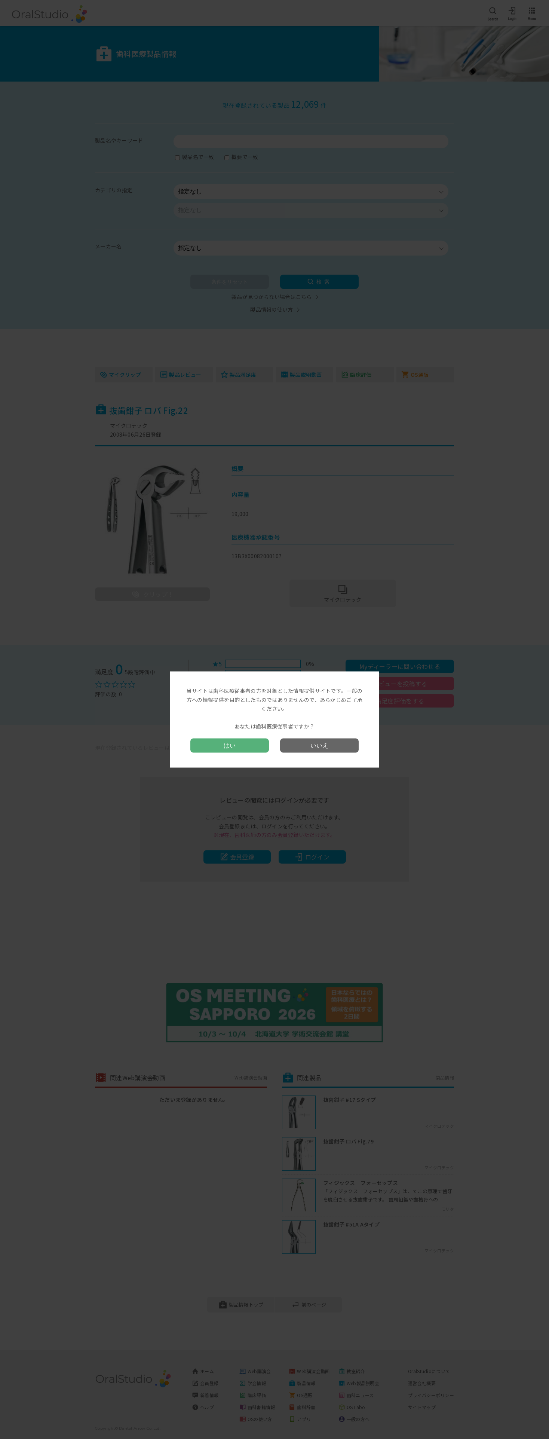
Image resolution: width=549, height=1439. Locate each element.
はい (230, 745)
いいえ (319, 745)
